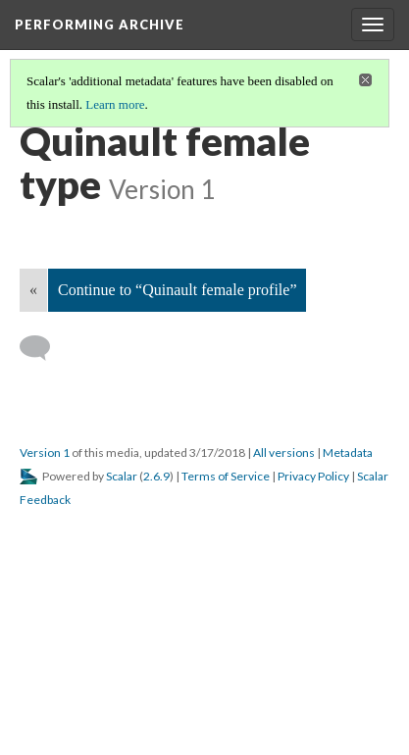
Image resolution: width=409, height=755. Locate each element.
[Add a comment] (44, 348)
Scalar (121, 476)
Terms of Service (225, 476)
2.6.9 (156, 476)
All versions (284, 452)
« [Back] (33, 289)
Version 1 (45, 452)
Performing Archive (99, 24)
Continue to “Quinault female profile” (177, 289)
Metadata (348, 452)
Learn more (114, 104)
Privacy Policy (313, 476)
